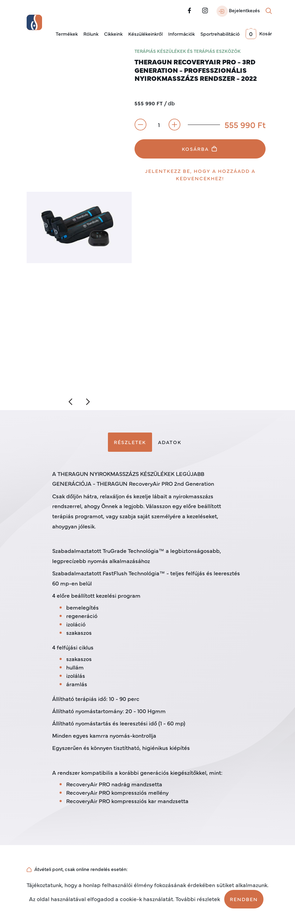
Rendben (244, 899)
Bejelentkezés (238, 11)
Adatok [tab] (169, 441)
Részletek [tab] (130, 441)
